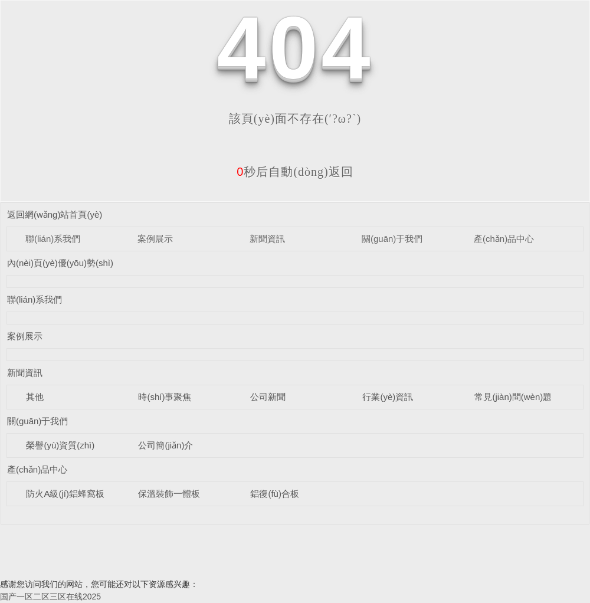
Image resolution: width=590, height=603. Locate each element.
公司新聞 (268, 397)
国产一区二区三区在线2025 (50, 596)
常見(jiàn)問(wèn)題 (513, 397)
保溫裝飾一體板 (169, 494)
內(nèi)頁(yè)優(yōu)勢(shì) (60, 263)
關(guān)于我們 (392, 239)
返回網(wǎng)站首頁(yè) (54, 214)
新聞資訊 (267, 239)
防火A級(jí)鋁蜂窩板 (65, 494)
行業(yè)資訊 (387, 397)
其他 (35, 397)
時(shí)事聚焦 (164, 397)
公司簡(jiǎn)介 (165, 445)
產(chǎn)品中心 (504, 239)
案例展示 (155, 239)
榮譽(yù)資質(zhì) (60, 445)
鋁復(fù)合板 (274, 494)
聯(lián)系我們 (52, 239)
